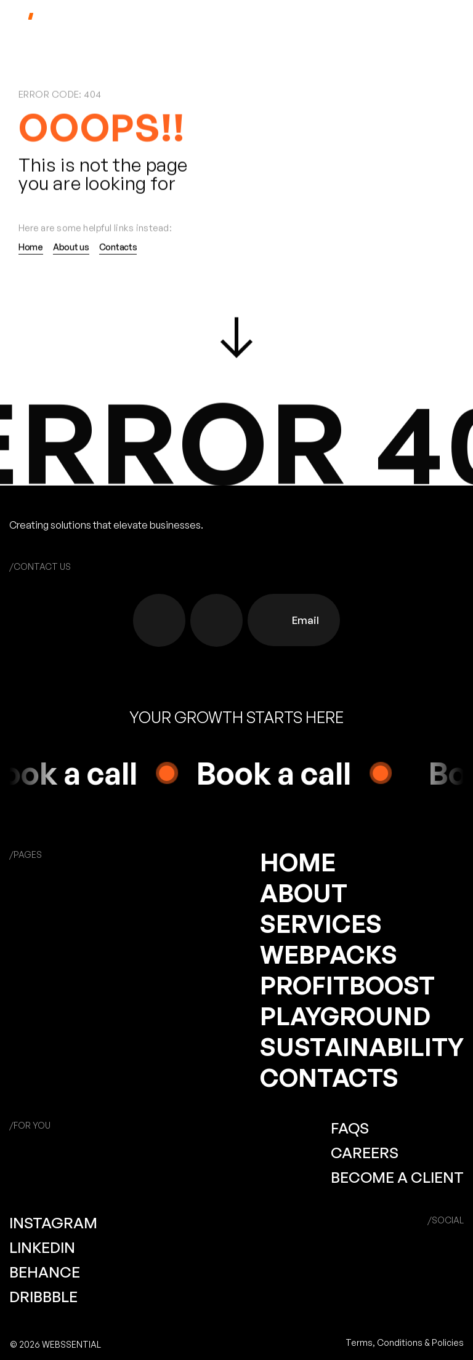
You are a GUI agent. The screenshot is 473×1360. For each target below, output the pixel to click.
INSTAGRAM (53, 1223)
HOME (298, 862)
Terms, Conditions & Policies (405, 1342)
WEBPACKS (328, 954)
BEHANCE (44, 1272)
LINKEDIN (42, 1247)
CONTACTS (329, 1077)
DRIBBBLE (43, 1296)
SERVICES (321, 923)
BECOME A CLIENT (397, 1177)
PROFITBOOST (347, 985)
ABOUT (303, 893)
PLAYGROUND (345, 1016)
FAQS (350, 1128)
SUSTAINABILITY (362, 1046)
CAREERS (364, 1152)
